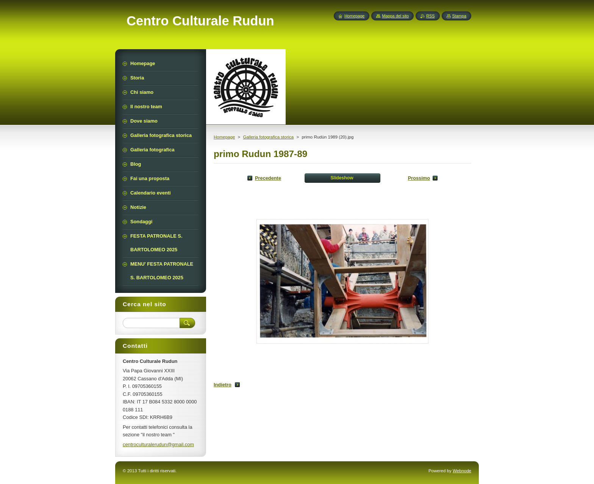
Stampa (459, 16)
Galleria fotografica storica (268, 137)
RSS (430, 16)
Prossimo (419, 178)
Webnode (462, 470)
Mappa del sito (395, 16)
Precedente (268, 178)
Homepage (224, 137)
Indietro (222, 385)
